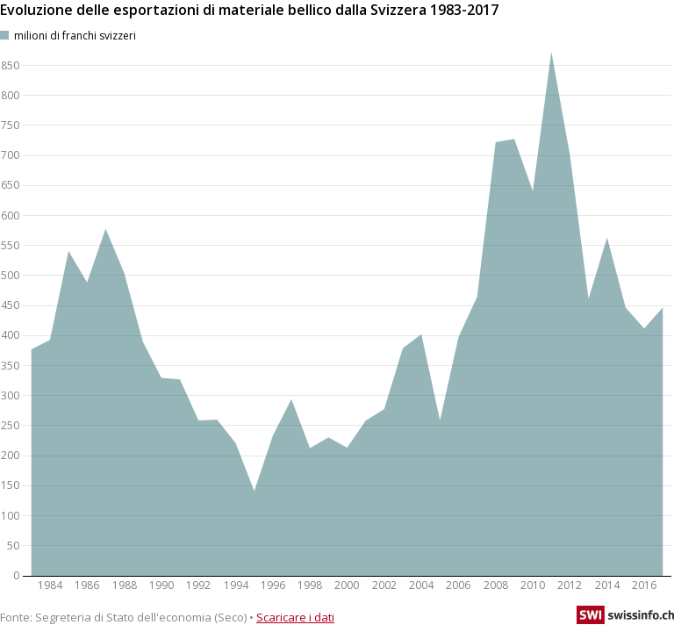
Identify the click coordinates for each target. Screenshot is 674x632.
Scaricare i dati (295, 617)
